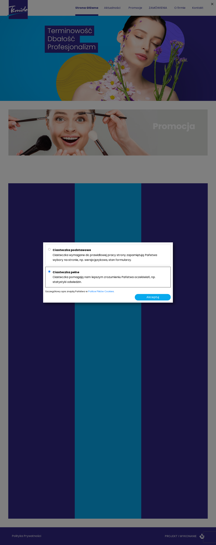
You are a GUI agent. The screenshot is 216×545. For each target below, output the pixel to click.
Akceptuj (152, 297)
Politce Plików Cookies (101, 291)
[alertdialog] (108, 272)
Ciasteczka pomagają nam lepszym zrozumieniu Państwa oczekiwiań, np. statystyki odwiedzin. (104, 277)
